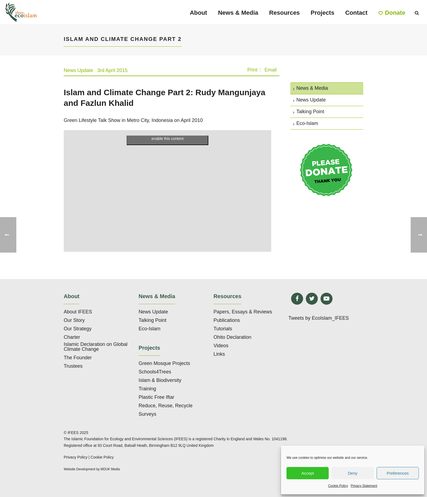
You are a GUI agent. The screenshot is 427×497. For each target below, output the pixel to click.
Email (270, 70)
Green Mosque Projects (164, 363)
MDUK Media (110, 469)
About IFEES (78, 311)
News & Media (238, 12)
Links (219, 354)
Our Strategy (77, 328)
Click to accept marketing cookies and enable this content (168, 135)
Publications (226, 320)
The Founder (78, 357)
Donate (392, 12)
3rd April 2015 (112, 70)
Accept (307, 473)
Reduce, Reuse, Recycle (166, 405)
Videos (220, 345)
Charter (72, 337)
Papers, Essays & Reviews (242, 311)
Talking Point (308, 111)
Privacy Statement (364, 486)
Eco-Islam (305, 123)
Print (252, 70)
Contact (356, 12)
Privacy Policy (75, 457)
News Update (78, 70)
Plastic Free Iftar (156, 397)
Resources (284, 12)
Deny (352, 473)
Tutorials (222, 328)
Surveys (147, 414)
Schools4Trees (155, 371)
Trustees (73, 366)
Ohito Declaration (232, 337)
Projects (322, 12)
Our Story (74, 320)
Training (147, 388)
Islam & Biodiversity (160, 380)
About (198, 12)
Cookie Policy (338, 486)
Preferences (398, 473)
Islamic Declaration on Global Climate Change (95, 347)
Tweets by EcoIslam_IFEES (318, 318)
